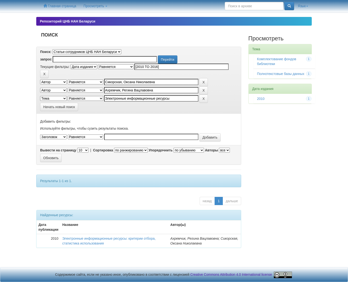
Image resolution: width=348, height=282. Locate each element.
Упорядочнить (161, 150)
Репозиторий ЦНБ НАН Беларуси (67, 21)
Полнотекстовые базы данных (280, 74)
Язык (303, 6)
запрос (46, 59)
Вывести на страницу (58, 150)
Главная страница (60, 6)
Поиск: (45, 52)
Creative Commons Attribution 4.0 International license (231, 274)
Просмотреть (95, 6)
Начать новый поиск (59, 107)
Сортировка (103, 150)
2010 (261, 99)
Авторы (211, 150)
